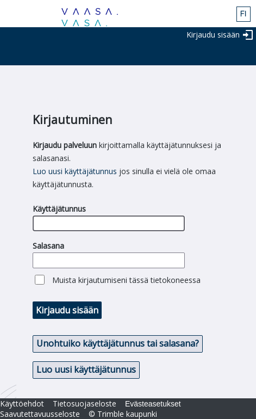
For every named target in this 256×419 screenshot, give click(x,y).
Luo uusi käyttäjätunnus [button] (86, 369)
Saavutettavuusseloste (40, 414)
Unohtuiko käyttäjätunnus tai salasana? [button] (117, 343)
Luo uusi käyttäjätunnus (75, 171)
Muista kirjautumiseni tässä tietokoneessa (126, 280)
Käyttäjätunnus (59, 209)
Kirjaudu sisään (213, 34)
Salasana (48, 246)
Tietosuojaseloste (84, 403)
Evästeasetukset (153, 403)
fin (243, 14)
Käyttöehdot (22, 403)
